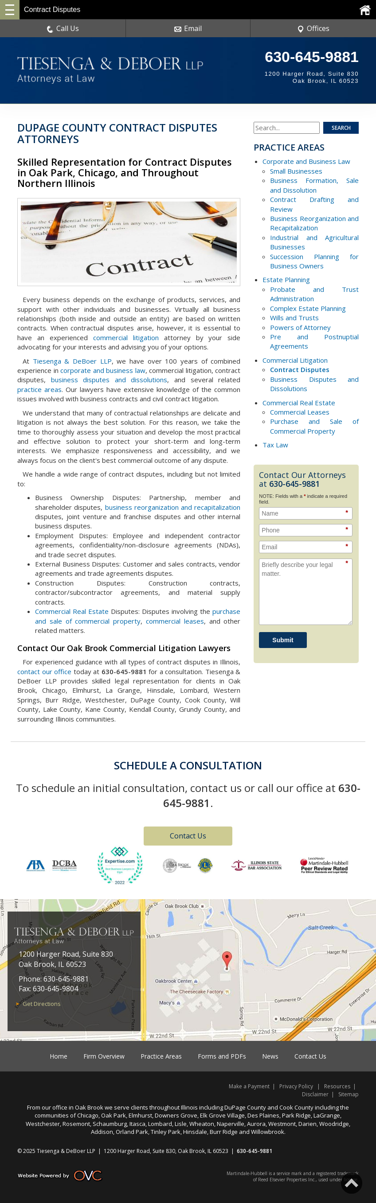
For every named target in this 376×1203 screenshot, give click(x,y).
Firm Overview (104, 1056)
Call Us (63, 28)
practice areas (39, 389)
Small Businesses (296, 171)
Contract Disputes (299, 369)
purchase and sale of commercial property (137, 616)
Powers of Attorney (300, 327)
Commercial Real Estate (72, 611)
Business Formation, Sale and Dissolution (314, 185)
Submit (282, 640)
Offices (313, 28)
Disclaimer (315, 1094)
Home (58, 1056)
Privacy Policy (296, 1086)
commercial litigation (126, 337)
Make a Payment (249, 1086)
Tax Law (275, 444)
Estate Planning (286, 279)
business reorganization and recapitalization (173, 507)
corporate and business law (102, 370)
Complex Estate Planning (308, 308)
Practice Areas (161, 1056)
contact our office (44, 671)
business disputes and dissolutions (109, 379)
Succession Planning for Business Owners (314, 261)
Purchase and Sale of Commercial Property (314, 426)
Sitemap (348, 1094)
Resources (337, 1086)
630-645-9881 (312, 56)
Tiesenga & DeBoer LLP (72, 361)
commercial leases (175, 621)
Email (188, 28)
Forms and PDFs (222, 1056)
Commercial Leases (299, 411)
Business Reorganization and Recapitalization (314, 223)
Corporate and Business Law (306, 161)
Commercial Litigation (295, 360)
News (270, 1056)
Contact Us (188, 836)
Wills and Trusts (294, 317)
